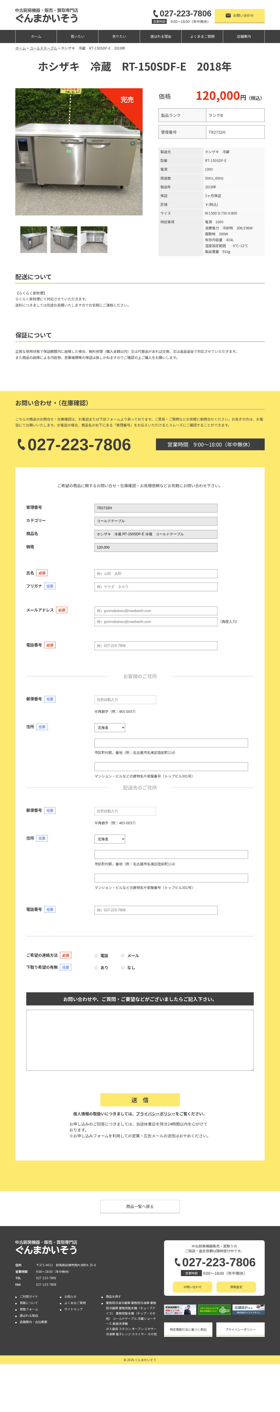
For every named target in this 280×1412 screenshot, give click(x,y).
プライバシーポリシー (155, 1113)
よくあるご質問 (202, 36)
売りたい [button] (119, 36)
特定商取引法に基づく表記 (188, 1329)
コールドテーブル (125, 1318)
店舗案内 (244, 36)
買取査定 (236, 1287)
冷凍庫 (110, 1334)
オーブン (138, 1329)
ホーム (36, 36)
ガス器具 (112, 1329)
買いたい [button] (78, 36)
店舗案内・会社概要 (33, 1322)
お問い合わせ (240, 15)
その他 (152, 1334)
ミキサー (150, 1329)
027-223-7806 (182, 13)
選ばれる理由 (160, 36)
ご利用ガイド (29, 1296)
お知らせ (70, 1296)
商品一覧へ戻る (140, 1206)
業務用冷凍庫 (140, 1303)
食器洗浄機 (120, 1323)
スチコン (125, 1329)
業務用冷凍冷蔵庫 (118, 1303)
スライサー (139, 1334)
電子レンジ (123, 1334)
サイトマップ (73, 1309)
